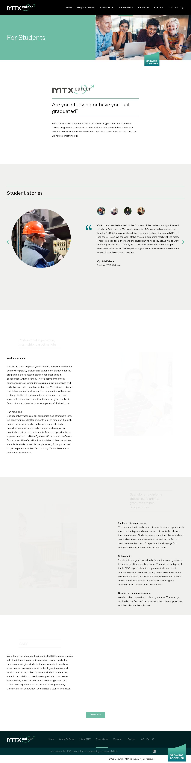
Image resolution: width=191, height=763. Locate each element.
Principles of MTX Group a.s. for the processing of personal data (83, 751)
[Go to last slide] (8, 242)
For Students (125, 7)
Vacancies (143, 7)
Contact (158, 7)
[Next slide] (183, 242)
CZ (170, 7)
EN (176, 7)
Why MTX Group (86, 7)
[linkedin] (154, 751)
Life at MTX (106, 7)
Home (69, 7)
